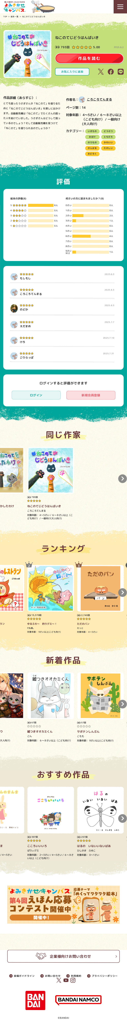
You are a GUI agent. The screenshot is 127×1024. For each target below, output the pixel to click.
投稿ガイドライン (24, 975)
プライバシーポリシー (105, 975)
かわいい (108, 142)
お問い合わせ (53, 975)
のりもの (92, 142)
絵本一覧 (15, 16)
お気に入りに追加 (72, 71)
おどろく (92, 153)
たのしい (108, 148)
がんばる (92, 148)
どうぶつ (108, 131)
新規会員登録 (91, 395)
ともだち (108, 136)
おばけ (92, 136)
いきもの (92, 131)
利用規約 (76, 975)
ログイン (36, 395)
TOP (5, 16)
